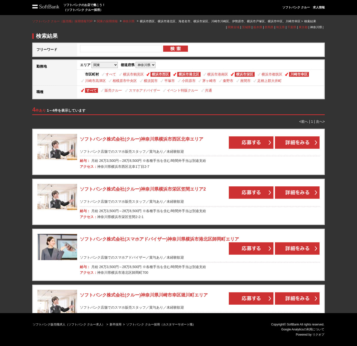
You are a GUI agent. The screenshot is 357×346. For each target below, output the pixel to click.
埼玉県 (280, 27)
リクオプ (318, 334)
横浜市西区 (160, 74)
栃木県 (257, 27)
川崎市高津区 (95, 81)
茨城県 (246, 27)
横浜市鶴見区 (133, 74)
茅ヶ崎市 (209, 81)
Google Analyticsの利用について (302, 329)
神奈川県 (129, 21)
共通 (208, 90)
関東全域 (233, 27)
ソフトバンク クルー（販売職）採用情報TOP (62, 21)
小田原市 (189, 81)
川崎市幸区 (299, 74)
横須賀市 (151, 81)
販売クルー (113, 90)
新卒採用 (115, 324)
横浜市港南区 (217, 74)
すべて (111, 74)
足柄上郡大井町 (269, 81)
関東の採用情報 (108, 21)
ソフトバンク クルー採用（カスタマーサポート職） (160, 324)
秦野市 (228, 81)
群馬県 (269, 27)
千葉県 (291, 27)
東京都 (303, 27)
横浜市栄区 (244, 74)
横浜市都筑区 (272, 74)
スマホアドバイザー (144, 90)
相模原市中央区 (125, 81)
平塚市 (169, 81)
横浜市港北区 (188, 74)
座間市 (245, 81)
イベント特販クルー (182, 90)
